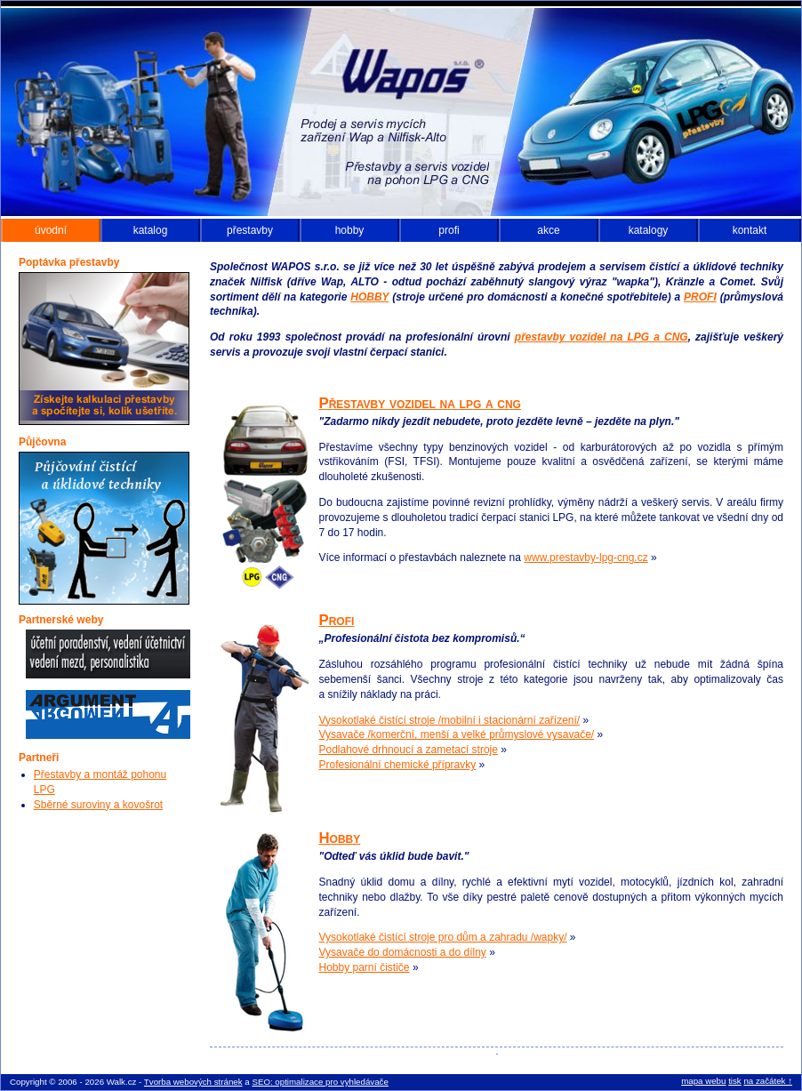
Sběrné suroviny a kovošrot (98, 804)
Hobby (340, 838)
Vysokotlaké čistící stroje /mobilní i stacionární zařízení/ (450, 720)
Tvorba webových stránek (193, 1082)
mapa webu (703, 1081)
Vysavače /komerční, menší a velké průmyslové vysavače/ (457, 734)
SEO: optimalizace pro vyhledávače (320, 1082)
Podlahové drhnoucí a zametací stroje (408, 749)
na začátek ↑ (767, 1081)
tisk (735, 1081)
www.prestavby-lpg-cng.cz (585, 557)
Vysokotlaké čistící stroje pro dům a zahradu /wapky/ (443, 937)
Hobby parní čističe (364, 967)
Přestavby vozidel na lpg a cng (420, 403)
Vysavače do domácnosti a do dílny (402, 952)
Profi (337, 620)
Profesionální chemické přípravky (398, 764)
